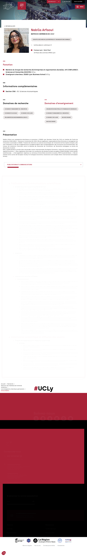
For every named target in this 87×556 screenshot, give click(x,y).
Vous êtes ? (22, 5)
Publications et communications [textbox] (19, 164)
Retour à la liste (9, 26)
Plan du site (37, 545)
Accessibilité (61, 545)
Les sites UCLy (53, 1)
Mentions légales (27, 545)
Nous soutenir (78, 1)
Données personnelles (49, 545)
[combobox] (43, 164)
